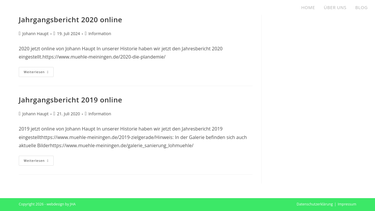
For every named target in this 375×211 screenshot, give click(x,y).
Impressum (347, 204)
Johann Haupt (35, 33)
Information (99, 33)
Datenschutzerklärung (314, 204)
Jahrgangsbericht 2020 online (70, 19)
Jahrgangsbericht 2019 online (70, 99)
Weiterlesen (39, 73)
